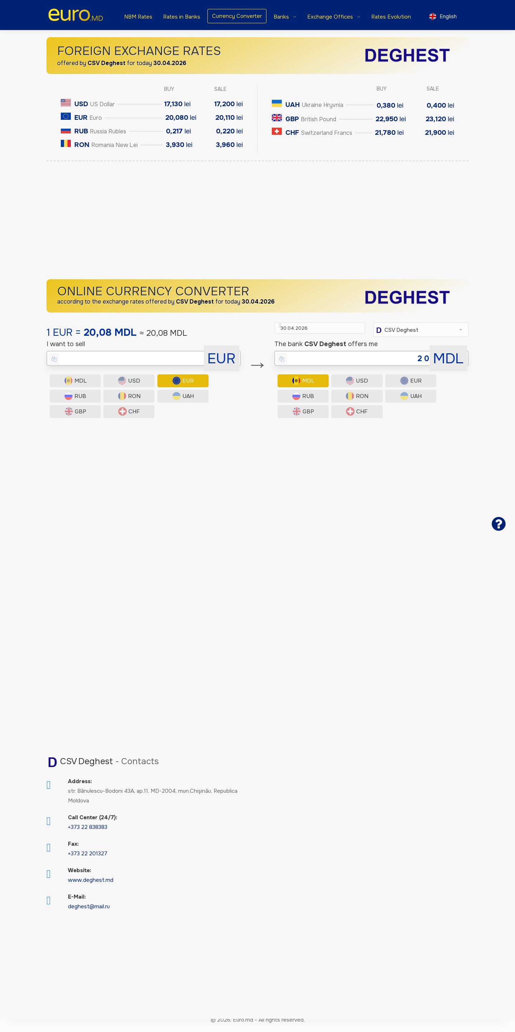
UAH (120, 420)
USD (119, 401)
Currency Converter (237, 16)
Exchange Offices (330, 16)
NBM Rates (138, 16)
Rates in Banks (181, 16)
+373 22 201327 (87, 863)
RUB (214, 401)
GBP (167, 420)
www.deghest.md (90, 890)
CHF (214, 420)
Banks (282, 16)
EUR (167, 401)
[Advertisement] (257, 222)
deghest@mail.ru (89, 916)
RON (72, 420)
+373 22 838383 (87, 837)
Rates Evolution (391, 16)
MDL (72, 401)
